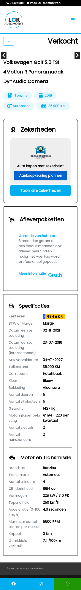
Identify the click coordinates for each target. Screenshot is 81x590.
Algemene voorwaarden (25, 568)
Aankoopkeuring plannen (40, 175)
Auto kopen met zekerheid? (40, 165)
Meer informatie (32, 273)
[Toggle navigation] (73, 19)
